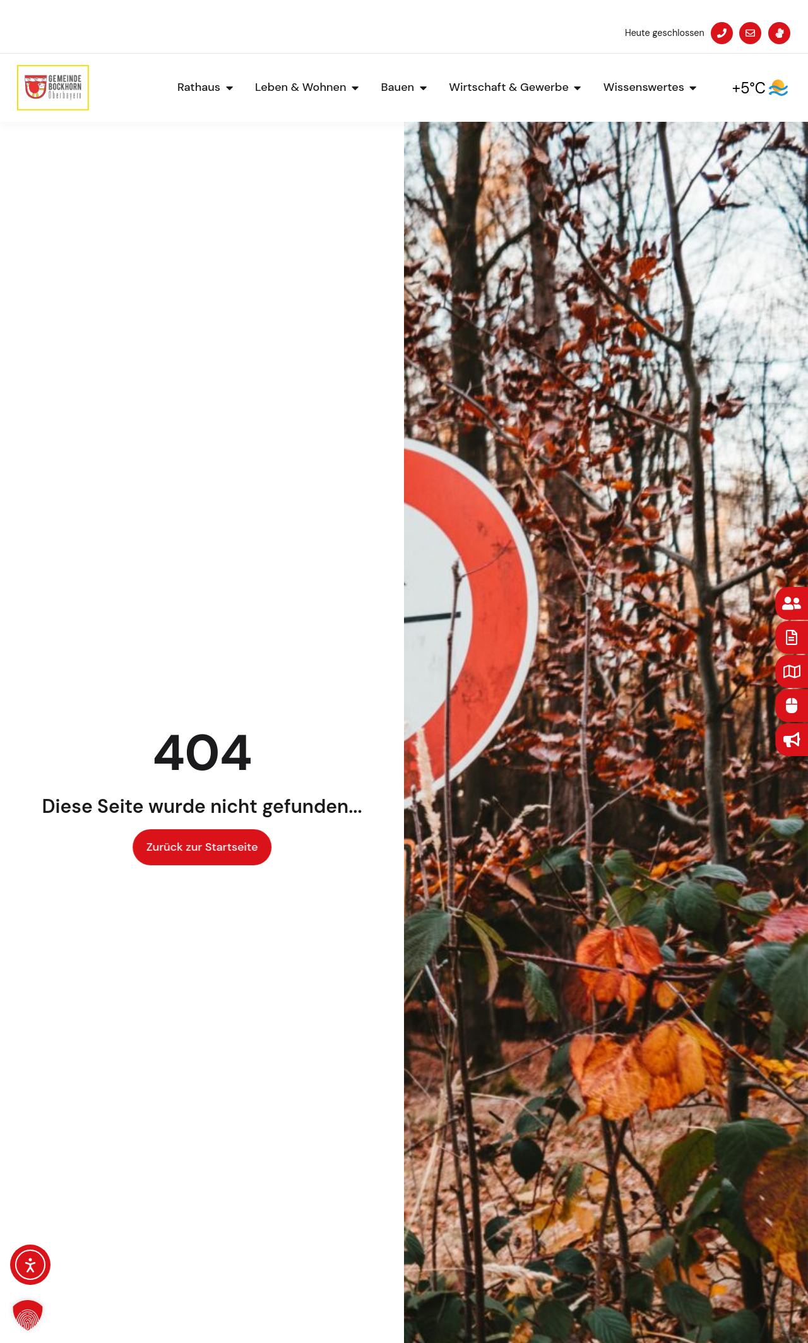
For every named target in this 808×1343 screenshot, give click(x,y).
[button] (28, 1315)
